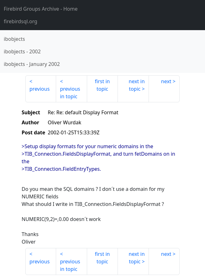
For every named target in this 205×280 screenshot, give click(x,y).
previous (39, 88)
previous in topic (70, 92)
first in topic (102, 85)
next (166, 81)
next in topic (137, 85)
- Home (41, 8)
